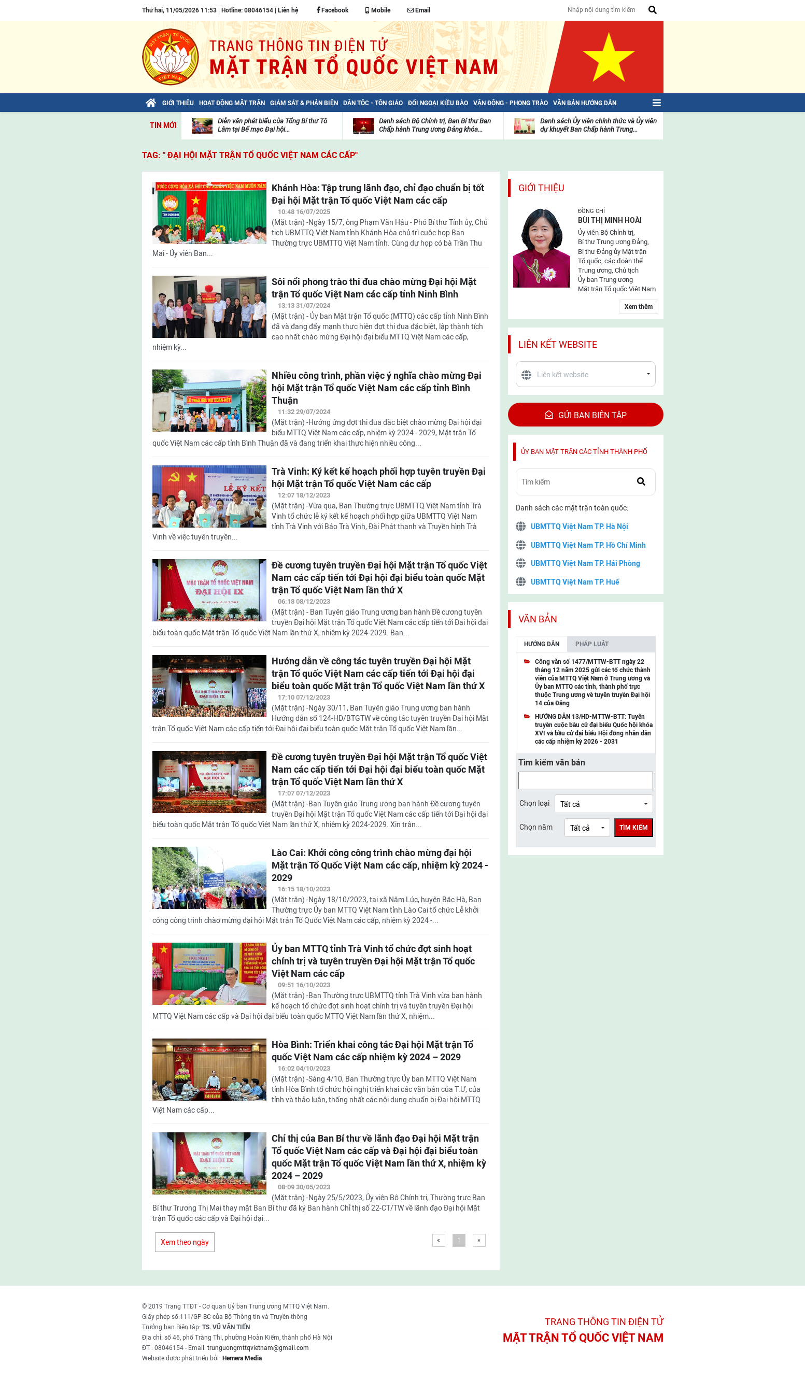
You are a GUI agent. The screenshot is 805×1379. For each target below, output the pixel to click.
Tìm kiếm (633, 827)
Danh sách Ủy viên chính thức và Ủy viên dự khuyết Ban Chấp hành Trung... (598, 125)
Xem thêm (639, 306)
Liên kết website (557, 344)
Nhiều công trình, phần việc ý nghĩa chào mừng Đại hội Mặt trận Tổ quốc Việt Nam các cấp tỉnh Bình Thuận (377, 388)
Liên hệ (288, 10)
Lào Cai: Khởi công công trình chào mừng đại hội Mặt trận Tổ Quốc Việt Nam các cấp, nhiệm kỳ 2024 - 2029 (380, 865)
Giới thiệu (541, 187)
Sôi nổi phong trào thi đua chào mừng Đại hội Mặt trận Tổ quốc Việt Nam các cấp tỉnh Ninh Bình (374, 288)
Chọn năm (536, 827)
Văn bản (537, 619)
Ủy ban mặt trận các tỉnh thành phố (584, 452)
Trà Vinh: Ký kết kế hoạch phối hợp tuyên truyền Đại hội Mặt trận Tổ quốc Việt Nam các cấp (379, 477)
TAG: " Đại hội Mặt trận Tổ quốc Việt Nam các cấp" (250, 155)
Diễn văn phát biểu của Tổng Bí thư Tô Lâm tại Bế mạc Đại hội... (272, 125)
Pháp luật (592, 644)
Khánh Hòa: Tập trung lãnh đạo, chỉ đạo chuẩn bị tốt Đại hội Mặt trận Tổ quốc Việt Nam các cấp (378, 194)
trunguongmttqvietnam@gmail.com (258, 1348)
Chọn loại (534, 803)
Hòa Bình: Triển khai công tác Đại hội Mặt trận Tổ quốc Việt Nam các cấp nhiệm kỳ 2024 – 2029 (372, 1050)
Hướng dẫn (541, 644)
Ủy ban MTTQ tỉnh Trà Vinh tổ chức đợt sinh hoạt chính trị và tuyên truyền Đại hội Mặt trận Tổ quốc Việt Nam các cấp (373, 961)
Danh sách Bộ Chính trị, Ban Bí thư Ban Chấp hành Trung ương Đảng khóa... (435, 125)
